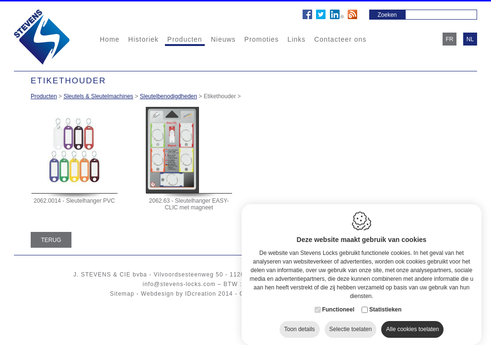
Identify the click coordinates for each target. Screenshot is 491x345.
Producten (184, 39)
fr (450, 39)
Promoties (262, 39)
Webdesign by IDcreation (178, 293)
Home (109, 39)
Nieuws (223, 39)
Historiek (143, 39)
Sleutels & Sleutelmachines (98, 96)
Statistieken (385, 301)
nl (470, 39)
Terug (51, 240)
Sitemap (122, 293)
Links (297, 39)
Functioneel (338, 301)
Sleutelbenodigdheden (168, 96)
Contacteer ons (340, 39)
